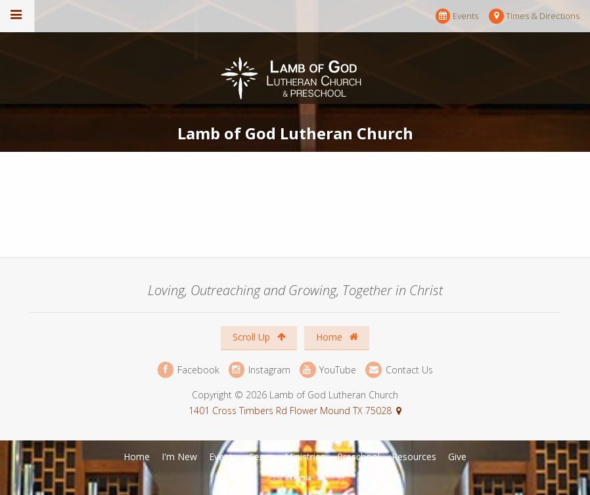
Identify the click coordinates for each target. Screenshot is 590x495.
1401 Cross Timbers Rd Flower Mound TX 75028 (290, 410)
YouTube (328, 370)
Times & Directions (534, 16)
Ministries (304, 456)
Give (457, 456)
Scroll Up (259, 337)
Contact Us (398, 370)
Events (457, 16)
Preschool (358, 456)
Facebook (188, 370)
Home (337, 337)
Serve (261, 456)
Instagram (259, 370)
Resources (414, 456)
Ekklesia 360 (296, 477)
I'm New (179, 456)
